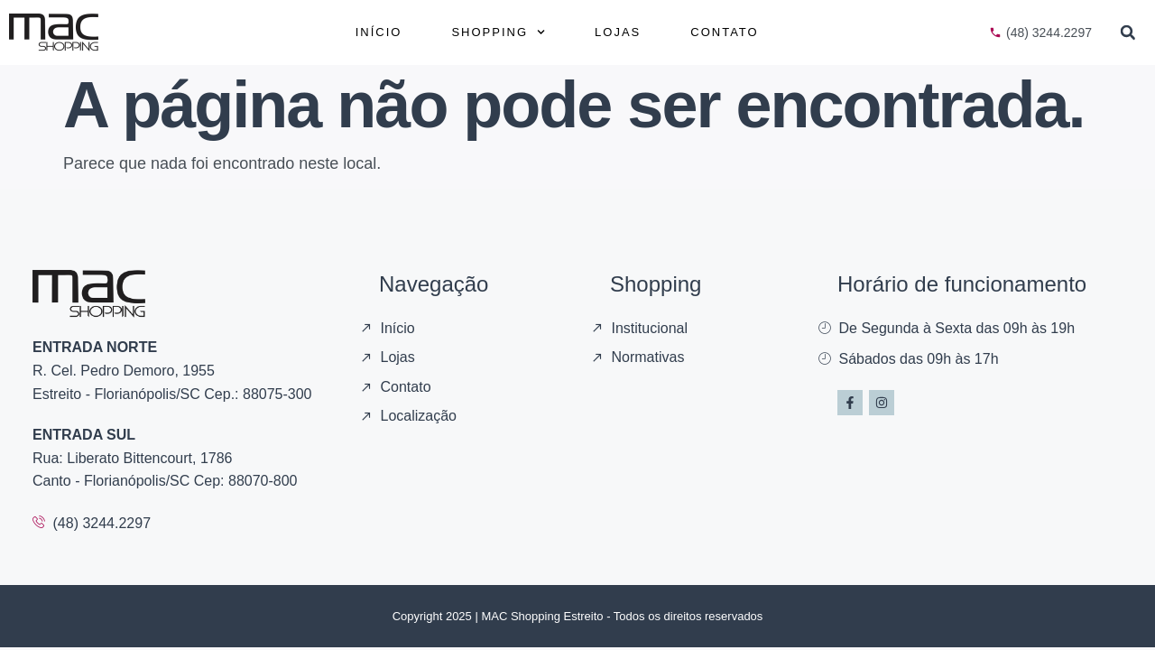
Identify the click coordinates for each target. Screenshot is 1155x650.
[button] (1127, 32)
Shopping (498, 32)
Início (379, 32)
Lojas (618, 32)
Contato (724, 32)
